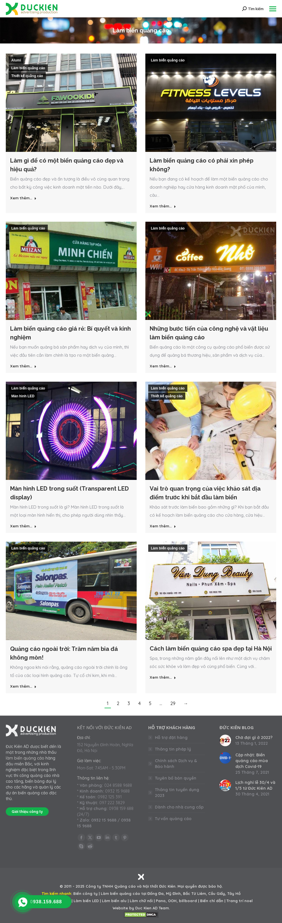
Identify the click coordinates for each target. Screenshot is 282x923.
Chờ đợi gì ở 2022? (253, 737)
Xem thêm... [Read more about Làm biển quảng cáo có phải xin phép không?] (163, 206)
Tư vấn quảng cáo (173, 818)
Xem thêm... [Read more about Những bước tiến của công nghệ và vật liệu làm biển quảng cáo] (163, 366)
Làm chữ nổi (141, 900)
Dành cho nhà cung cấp (179, 807)
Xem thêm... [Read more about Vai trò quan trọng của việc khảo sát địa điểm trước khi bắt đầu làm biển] (163, 526)
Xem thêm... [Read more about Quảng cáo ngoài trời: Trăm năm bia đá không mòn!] (23, 686)
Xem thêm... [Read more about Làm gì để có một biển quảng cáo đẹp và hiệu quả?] (23, 198)
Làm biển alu (114, 900)
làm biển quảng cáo (25, 758)
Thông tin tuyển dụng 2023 (177, 792)
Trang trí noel (239, 900)
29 (172, 703)
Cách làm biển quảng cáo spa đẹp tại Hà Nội (211, 648)
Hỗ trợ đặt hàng (171, 737)
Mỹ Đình (173, 893)
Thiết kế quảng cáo (27, 76)
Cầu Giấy (216, 893)
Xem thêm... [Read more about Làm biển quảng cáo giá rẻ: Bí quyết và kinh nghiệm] (23, 366)
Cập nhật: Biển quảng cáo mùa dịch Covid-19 (251, 760)
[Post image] (225, 740)
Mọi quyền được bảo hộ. (200, 886)
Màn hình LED (22, 396)
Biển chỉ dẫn (211, 900)
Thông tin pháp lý (173, 749)
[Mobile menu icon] (272, 9)
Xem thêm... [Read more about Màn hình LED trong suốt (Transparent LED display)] (23, 526)
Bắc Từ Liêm (194, 893)
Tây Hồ (234, 893)
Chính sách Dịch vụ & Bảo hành (176, 763)
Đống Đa (155, 893)
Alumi (16, 60)
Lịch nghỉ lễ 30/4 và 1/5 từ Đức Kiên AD (255, 785)
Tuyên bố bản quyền (175, 778)
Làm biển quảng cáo (28, 68)
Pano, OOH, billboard (176, 900)
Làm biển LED (86, 900)
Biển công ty (85, 893)
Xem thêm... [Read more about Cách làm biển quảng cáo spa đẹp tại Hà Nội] (163, 677)
